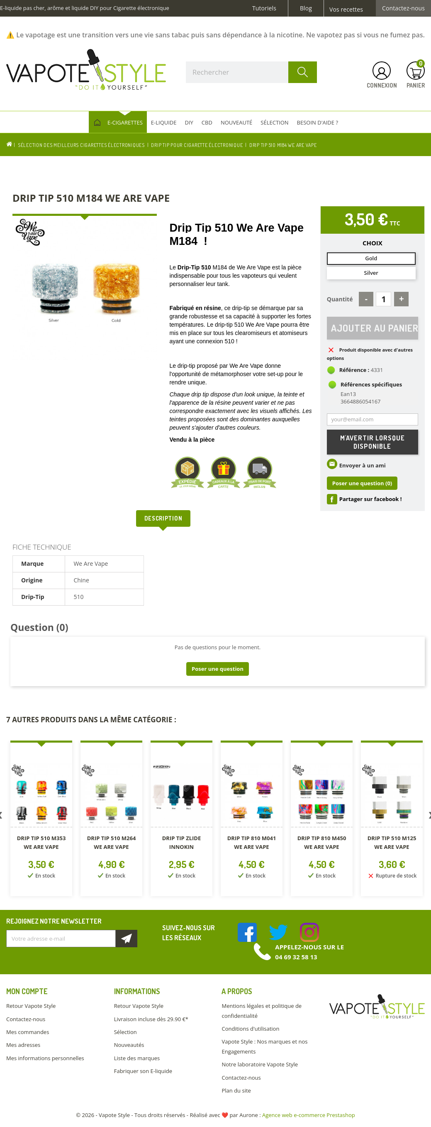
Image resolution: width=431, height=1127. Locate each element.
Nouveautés (129, 1045)
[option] (41, 820)
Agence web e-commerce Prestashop (308, 1115)
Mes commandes (27, 1032)
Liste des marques (137, 1058)
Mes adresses (23, 1045)
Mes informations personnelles (45, 1058)
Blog (306, 8)
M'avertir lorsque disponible (372, 442)
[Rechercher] (251, 72)
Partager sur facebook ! (370, 499)
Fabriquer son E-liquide (143, 1071)
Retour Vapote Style (31, 1006)
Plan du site (236, 1090)
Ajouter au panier (374, 328)
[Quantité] (383, 299)
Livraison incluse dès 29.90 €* (151, 1019)
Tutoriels (264, 8)
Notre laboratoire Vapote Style (260, 1064)
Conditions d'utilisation (250, 1028)
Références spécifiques (371, 385)
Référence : (354, 370)
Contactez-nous (403, 8)
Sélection (125, 1032)
